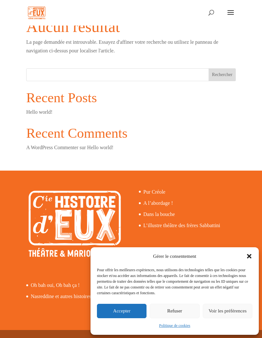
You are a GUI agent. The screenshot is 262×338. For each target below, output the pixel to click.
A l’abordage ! (158, 203)
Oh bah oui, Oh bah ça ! (55, 285)
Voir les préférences (228, 310)
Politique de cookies (174, 325)
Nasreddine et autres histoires (61, 296)
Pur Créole (154, 192)
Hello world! (39, 112)
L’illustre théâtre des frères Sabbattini (181, 225)
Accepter (122, 310)
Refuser (174, 310)
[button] (249, 256)
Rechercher (222, 74)
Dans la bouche (159, 214)
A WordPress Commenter (52, 147)
